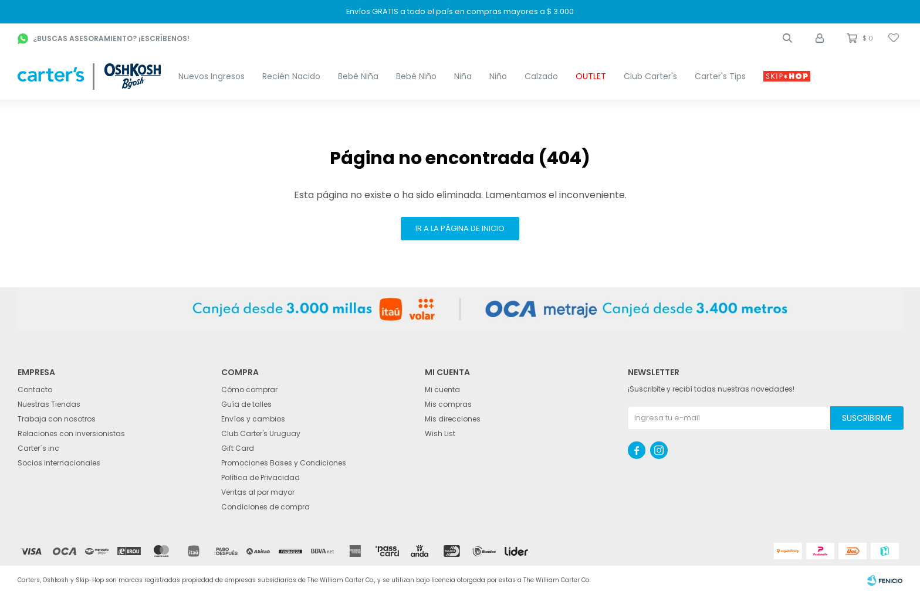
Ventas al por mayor (258, 492)
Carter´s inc (38, 448)
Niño (498, 76)
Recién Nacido (291, 76)
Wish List (440, 433)
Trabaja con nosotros (57, 419)
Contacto (35, 390)
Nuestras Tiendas (49, 404)
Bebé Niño (416, 76)
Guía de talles (246, 404)
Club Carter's (650, 76)
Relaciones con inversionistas (71, 433)
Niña (463, 76)
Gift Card (237, 448)
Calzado (541, 76)
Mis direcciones (453, 419)
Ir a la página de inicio (460, 228)
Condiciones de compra (265, 507)
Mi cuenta (442, 390)
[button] (787, 38)
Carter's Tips (720, 76)
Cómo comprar (249, 390)
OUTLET (591, 76)
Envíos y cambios (253, 419)
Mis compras (448, 404)
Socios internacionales (59, 463)
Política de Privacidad (260, 477)
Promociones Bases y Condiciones (283, 463)
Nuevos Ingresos (211, 76)
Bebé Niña (358, 76)
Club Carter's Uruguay (260, 433)
